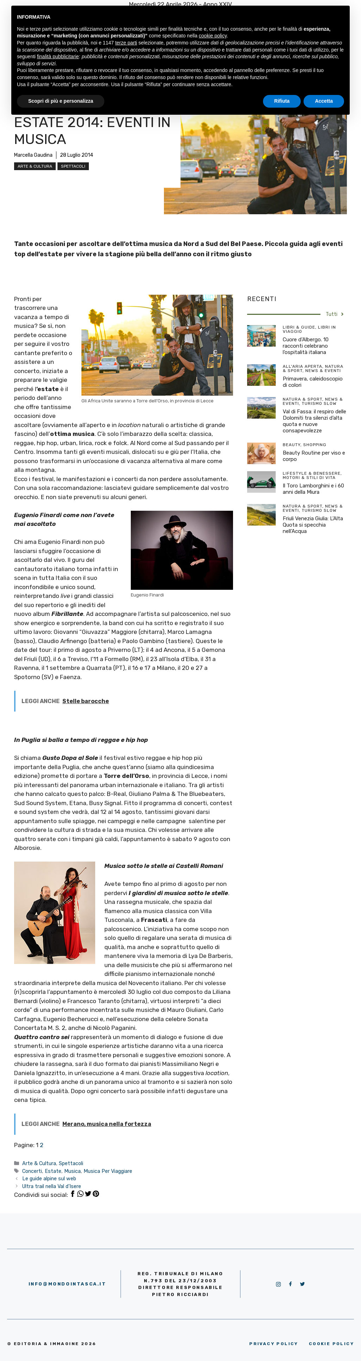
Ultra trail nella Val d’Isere (51, 1186)
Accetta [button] (324, 101)
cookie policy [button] (213, 35)
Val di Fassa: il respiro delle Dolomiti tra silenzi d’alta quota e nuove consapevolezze (314, 421)
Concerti (32, 1171)
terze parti (126, 43)
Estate (53, 1171)
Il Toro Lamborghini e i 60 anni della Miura (313, 488)
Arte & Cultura (35, 166)
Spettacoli (73, 166)
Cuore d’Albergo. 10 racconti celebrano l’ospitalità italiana (306, 345)
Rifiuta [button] (282, 101)
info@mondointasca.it (67, 1284)
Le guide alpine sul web (49, 1178)
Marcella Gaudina (33, 155)
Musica (72, 1171)
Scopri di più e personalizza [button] (60, 101)
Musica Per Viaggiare (108, 1171)
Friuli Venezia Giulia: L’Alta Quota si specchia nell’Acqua (313, 524)
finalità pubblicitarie (58, 56)
